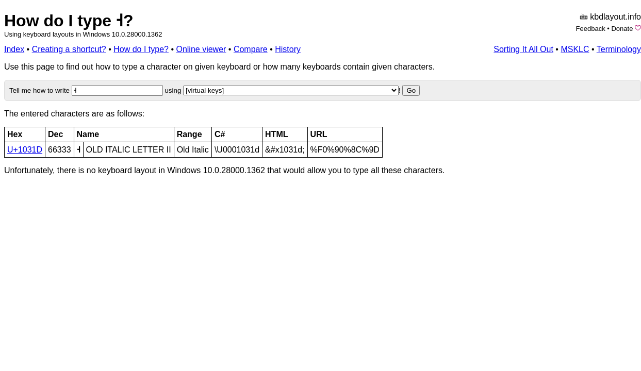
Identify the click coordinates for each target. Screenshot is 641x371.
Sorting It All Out (523, 49)
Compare (251, 49)
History (288, 49)
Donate (622, 28)
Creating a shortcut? (69, 49)
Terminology (619, 49)
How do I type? (141, 49)
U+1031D (24, 149)
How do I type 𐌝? (68, 20)
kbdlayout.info (615, 16)
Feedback (590, 28)
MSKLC (575, 49)
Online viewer (201, 49)
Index (14, 49)
